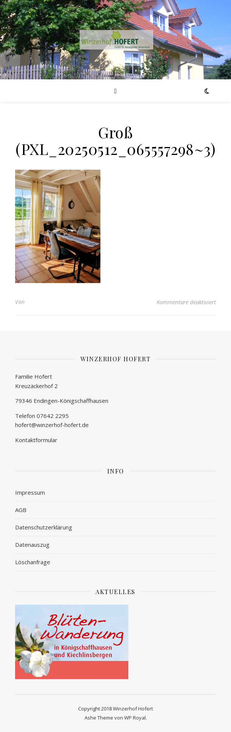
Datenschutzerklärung (43, 527)
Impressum (30, 492)
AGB (20, 510)
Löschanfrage (32, 562)
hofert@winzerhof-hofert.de (52, 425)
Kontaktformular (36, 440)
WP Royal (135, 717)
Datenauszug (32, 544)
